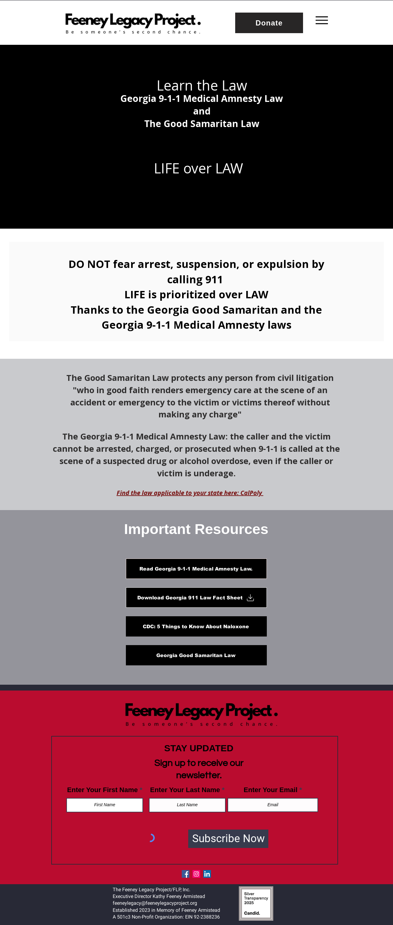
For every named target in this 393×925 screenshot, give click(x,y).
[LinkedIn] (207, 874)
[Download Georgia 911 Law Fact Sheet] (196, 597)
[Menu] (321, 20)
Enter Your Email (271, 790)
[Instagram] (196, 874)
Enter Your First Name (102, 790)
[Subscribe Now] (228, 839)
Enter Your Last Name (185, 790)
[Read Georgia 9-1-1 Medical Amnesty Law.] (196, 569)
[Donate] (269, 23)
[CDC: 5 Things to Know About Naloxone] (196, 626)
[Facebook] (185, 874)
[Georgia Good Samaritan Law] (196, 655)
